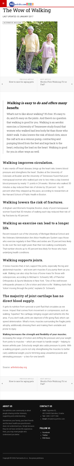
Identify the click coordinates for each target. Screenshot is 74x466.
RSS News (46, 438)
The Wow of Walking (27, 10)
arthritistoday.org (19, 367)
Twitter (45, 435)
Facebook (46, 432)
